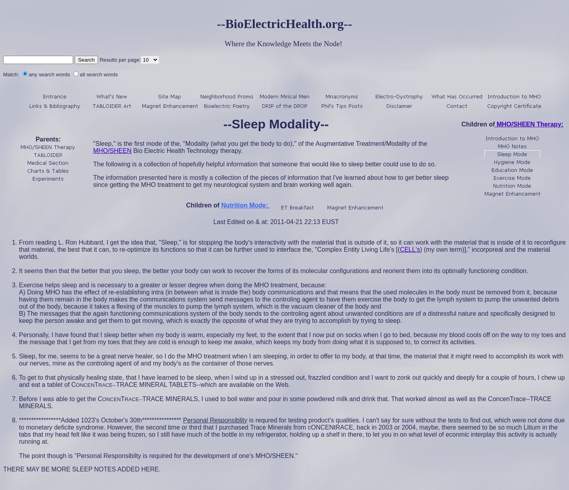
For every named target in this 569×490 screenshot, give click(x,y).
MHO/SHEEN (112, 150)
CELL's (410, 249)
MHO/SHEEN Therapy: (529, 124)
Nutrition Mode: (244, 205)
